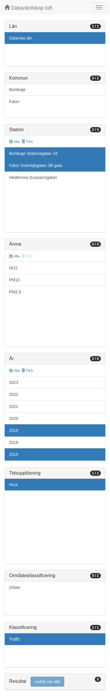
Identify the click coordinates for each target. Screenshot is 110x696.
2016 (13, 442)
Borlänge (17, 89)
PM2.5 (15, 292)
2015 (13, 454)
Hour (13, 484)
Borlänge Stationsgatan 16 (33, 153)
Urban (14, 587)
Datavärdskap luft (28, 8)
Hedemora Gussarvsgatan (33, 177)
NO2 (13, 268)
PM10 (14, 280)
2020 (13, 418)
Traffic (14, 639)
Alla (14, 142)
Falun (14, 101)
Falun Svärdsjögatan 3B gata (35, 165)
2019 (13, 430)
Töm (27, 142)
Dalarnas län (20, 38)
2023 (13, 382)
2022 (13, 394)
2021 (13, 406)
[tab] (55, 682)
